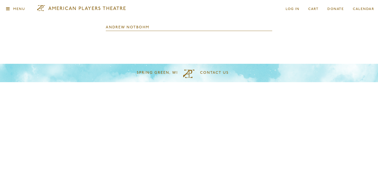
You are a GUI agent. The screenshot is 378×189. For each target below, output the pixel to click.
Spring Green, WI (157, 73)
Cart (313, 9)
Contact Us (214, 73)
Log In (293, 9)
